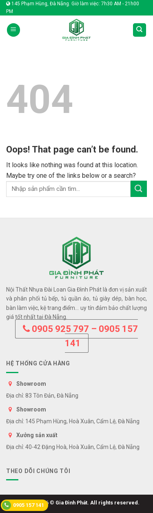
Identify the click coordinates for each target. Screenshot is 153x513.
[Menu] (13, 30)
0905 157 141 (23, 505)
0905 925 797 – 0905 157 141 (80, 336)
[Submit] (139, 189)
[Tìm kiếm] (139, 30)
